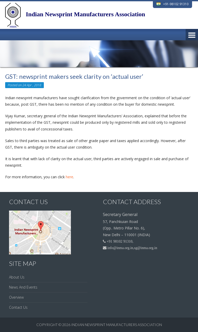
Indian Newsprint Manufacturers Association (116, 324)
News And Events (23, 287)
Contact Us (18, 307)
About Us (16, 277)
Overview (16, 297)
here (69, 176)
